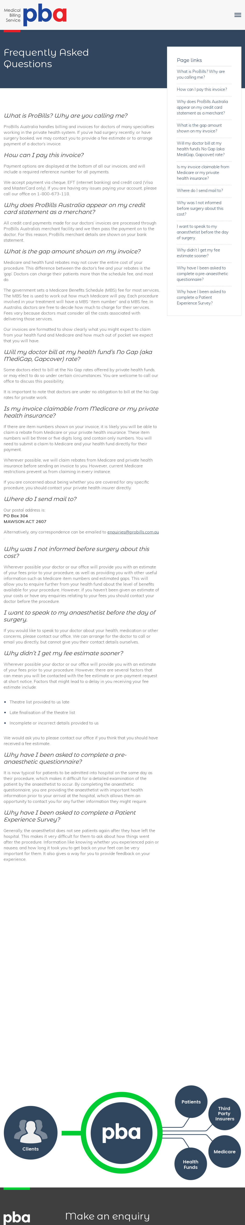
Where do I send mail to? (200, 190)
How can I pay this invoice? (202, 89)
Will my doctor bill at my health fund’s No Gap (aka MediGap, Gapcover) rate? (200, 149)
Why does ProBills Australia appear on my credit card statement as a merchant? (202, 107)
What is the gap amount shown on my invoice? (199, 128)
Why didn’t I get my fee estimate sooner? (198, 252)
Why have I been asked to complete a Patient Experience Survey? (201, 297)
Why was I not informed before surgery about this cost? (200, 208)
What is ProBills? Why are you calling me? (201, 74)
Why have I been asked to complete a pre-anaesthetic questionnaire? (202, 273)
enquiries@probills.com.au (133, 532)
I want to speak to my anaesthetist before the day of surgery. (202, 232)
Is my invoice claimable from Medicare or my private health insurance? (203, 172)
